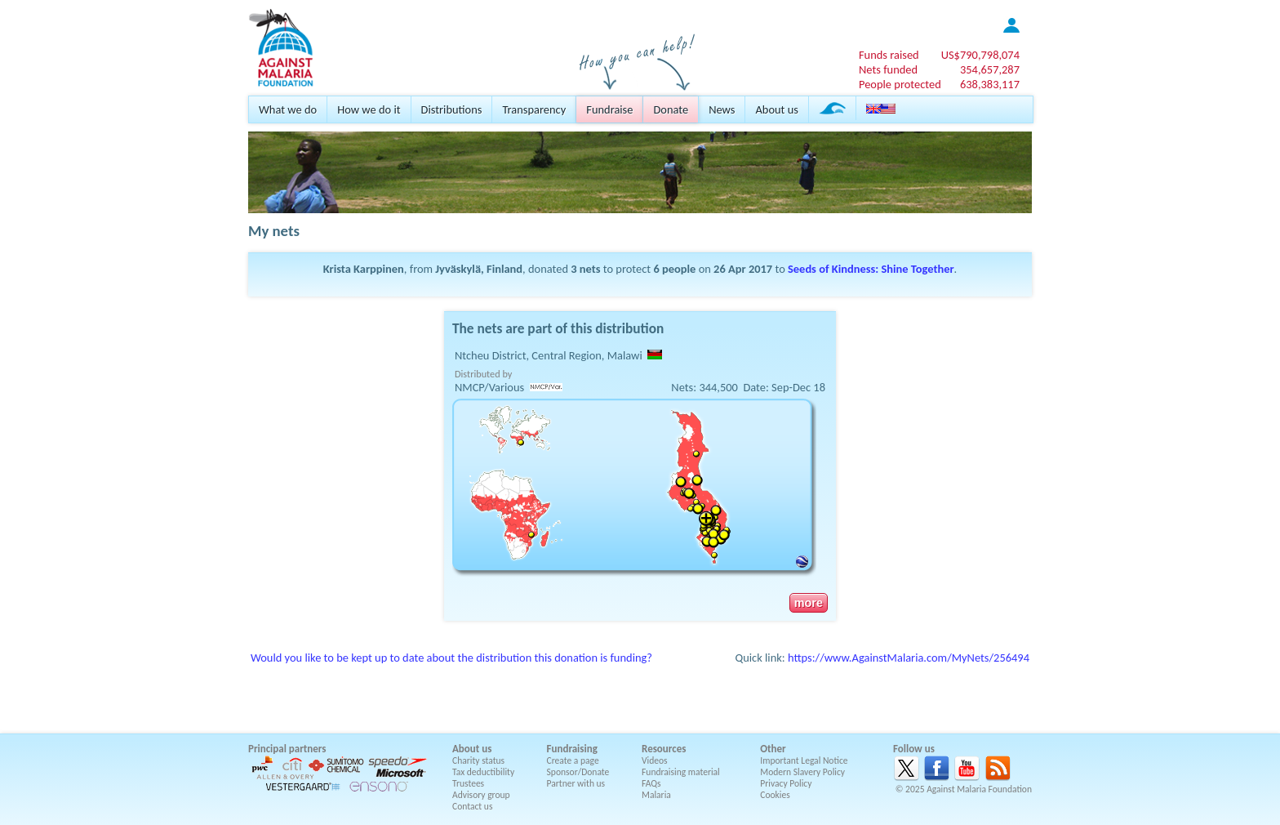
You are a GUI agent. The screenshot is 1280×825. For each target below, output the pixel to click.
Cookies (775, 794)
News (722, 109)
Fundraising (572, 748)
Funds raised (889, 54)
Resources (664, 748)
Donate (670, 109)
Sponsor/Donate (578, 772)
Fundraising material (681, 772)
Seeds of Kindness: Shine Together (871, 268)
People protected (900, 84)
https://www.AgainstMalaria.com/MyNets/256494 (908, 657)
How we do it (368, 109)
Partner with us (576, 783)
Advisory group (481, 794)
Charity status (478, 760)
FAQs (651, 783)
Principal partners (287, 748)
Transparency (534, 109)
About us (776, 109)
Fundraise (609, 109)
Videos (655, 760)
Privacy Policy (785, 783)
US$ (980, 54)
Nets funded (888, 69)
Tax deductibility (483, 772)
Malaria (656, 794)
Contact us (472, 806)
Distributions (451, 109)
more (808, 602)
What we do (288, 109)
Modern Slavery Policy (802, 772)
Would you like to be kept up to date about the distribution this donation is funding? (451, 657)
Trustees (468, 783)
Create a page (573, 760)
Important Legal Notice (803, 760)
